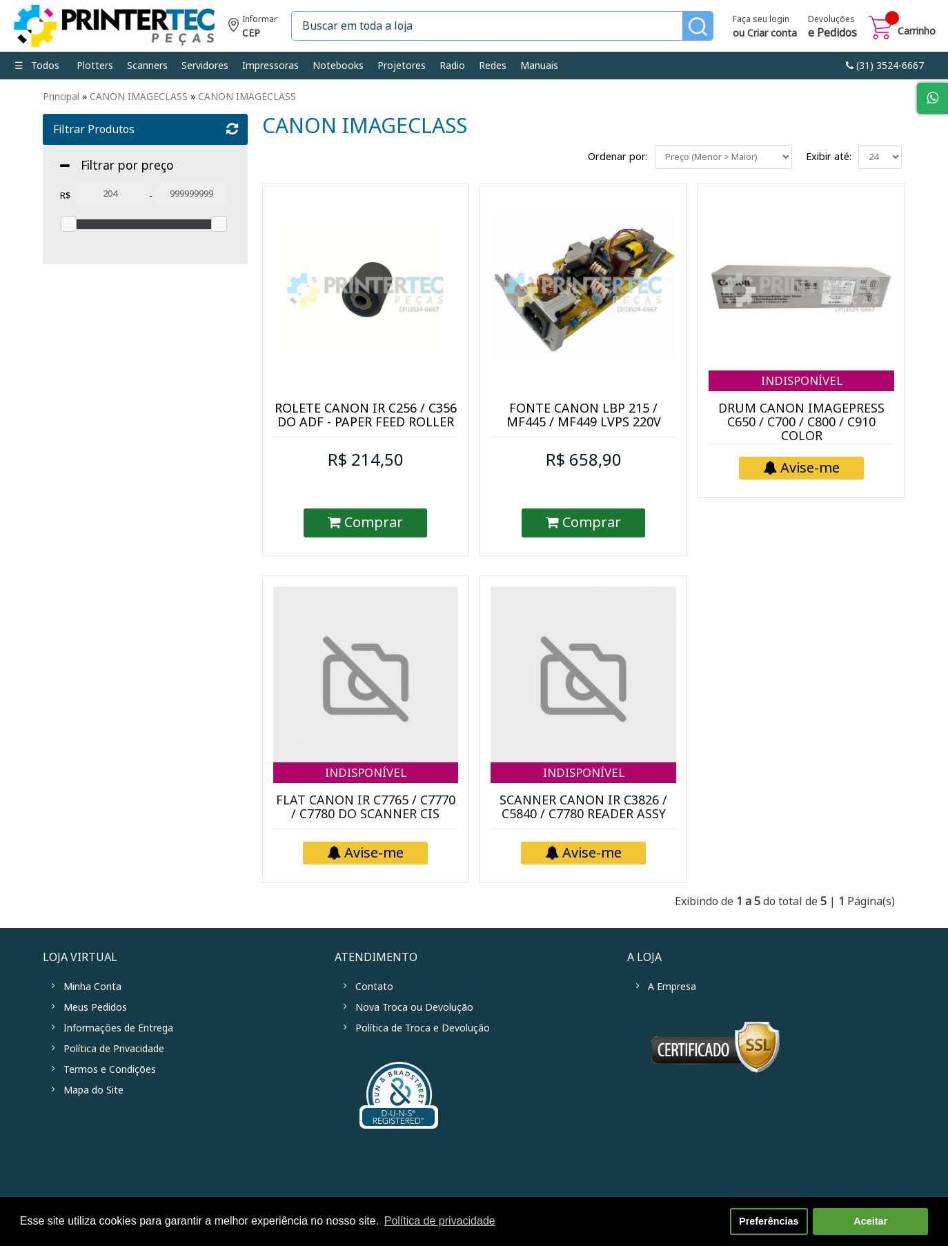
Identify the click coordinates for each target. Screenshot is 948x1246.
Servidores (204, 65)
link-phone (885, 65)
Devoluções (832, 27)
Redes (492, 65)
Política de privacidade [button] (439, 1221)
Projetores (401, 65)
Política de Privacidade (113, 1049)
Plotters (95, 65)
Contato (374, 986)
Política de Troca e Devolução (422, 1028)
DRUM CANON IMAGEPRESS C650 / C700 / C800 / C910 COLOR (801, 422)
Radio (452, 65)
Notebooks (338, 65)
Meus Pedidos (95, 1007)
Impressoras (270, 65)
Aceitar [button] (870, 1221)
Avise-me (801, 468)
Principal (61, 96)
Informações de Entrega (118, 1028)
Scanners (147, 65)
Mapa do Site (93, 1090)
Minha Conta (92, 986)
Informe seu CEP (252, 27)
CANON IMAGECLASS (139, 96)
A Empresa (672, 986)
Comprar (365, 522)
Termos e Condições (109, 1069)
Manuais (539, 65)
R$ (65, 195)
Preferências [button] (768, 1221)
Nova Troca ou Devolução (414, 1007)
